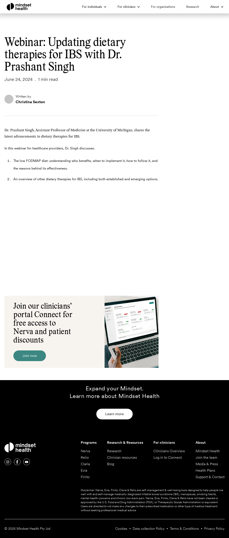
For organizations (163, 6)
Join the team (206, 458)
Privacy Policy (214, 529)
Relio (85, 458)
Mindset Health (208, 451)
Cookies (121, 529)
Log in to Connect (167, 458)
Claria (85, 464)
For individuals (92, 6)
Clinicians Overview (169, 451)
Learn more (114, 414)
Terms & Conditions (184, 529)
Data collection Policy (149, 529)
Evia (84, 471)
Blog (110, 464)
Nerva (85, 451)
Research (192, 6)
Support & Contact (210, 477)
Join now (29, 356)
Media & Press (207, 464)
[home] (27, 6)
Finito (85, 477)
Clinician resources (122, 458)
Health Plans (205, 471)
